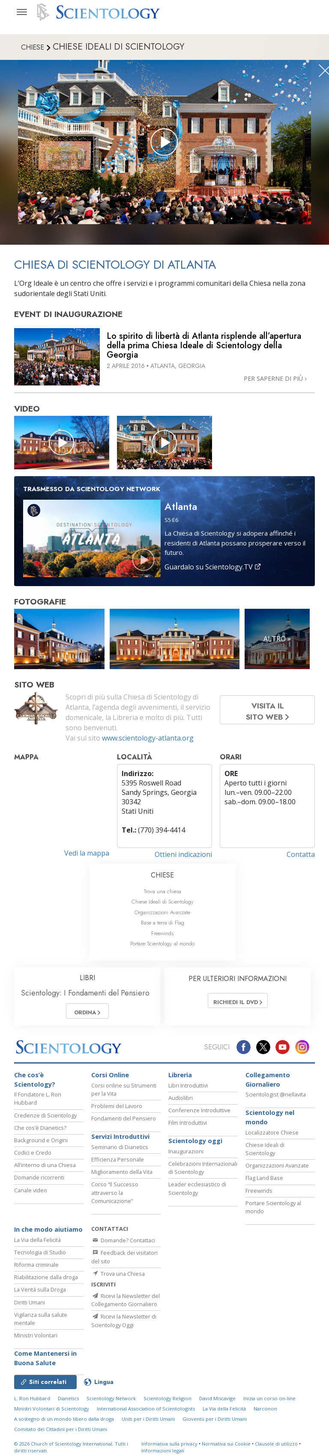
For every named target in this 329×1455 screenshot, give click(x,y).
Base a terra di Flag (162, 923)
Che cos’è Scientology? (34, 1083)
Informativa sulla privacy (169, 1447)
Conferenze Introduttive (199, 1114)
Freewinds (162, 933)
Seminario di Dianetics (119, 1151)
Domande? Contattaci (123, 1244)
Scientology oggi (195, 1145)
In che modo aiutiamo (48, 1233)
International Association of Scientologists (146, 1412)
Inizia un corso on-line (269, 1402)
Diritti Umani (29, 1306)
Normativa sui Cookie (226, 1447)
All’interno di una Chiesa (45, 1169)
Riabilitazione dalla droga (46, 1281)
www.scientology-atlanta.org (148, 738)
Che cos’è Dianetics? (40, 1131)
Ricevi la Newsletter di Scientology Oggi (123, 1331)
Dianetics (68, 1402)
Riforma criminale (36, 1268)
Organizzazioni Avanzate (162, 912)
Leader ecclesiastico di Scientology (197, 1192)
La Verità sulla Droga (40, 1294)
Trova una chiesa (162, 891)
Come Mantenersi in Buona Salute (45, 1362)
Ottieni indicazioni (183, 854)
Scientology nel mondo (269, 1121)
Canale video (30, 1194)
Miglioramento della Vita (122, 1176)
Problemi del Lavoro (116, 1110)
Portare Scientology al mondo (162, 943)
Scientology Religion (167, 1402)
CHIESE (162, 875)
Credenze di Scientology (45, 1119)
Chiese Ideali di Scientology (163, 902)
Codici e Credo (32, 1156)
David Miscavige (217, 1402)
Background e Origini (41, 1144)
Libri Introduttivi (188, 1089)
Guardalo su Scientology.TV (212, 567)
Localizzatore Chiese (272, 1136)
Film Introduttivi (187, 1126)
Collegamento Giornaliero (267, 1083)
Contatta (301, 854)
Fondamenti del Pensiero (123, 1122)
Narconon (265, 1412)
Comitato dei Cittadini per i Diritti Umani (60, 1433)
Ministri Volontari (35, 1339)
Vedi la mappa (86, 853)
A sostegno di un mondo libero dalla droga (64, 1422)
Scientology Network (111, 1402)
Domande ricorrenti (39, 1181)
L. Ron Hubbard (32, 1402)
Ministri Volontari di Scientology (51, 1412)
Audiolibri (180, 1101)
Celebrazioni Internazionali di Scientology (202, 1171)
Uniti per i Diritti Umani (148, 1422)
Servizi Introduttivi (120, 1141)
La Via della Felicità (37, 1244)
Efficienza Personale (117, 1163)
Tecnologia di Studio (40, 1256)
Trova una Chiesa (118, 1277)
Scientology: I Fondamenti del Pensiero (85, 993)
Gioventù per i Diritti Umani (214, 1422)
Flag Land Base (264, 1182)
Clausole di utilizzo (276, 1447)
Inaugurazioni (185, 1155)
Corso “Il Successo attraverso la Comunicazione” (114, 1197)
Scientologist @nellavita (275, 1098)
